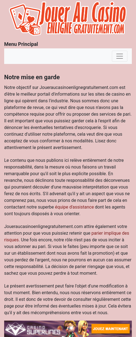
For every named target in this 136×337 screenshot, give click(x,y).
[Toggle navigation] (119, 56)
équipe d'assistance (74, 207)
